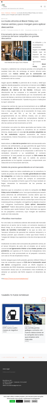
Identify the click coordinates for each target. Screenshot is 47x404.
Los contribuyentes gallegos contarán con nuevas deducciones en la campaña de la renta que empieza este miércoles (34, 334)
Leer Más (27, 401)
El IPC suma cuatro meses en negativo (10, 329)
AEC (4, 30)
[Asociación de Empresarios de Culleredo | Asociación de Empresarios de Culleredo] (4, 5)
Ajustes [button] (34, 401)
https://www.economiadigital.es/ (16, 279)
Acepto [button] (12, 401)
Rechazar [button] (19, 401)
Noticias (8, 13)
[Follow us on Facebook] (1, 2)
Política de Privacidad (9, 372)
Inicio (2, 13)
